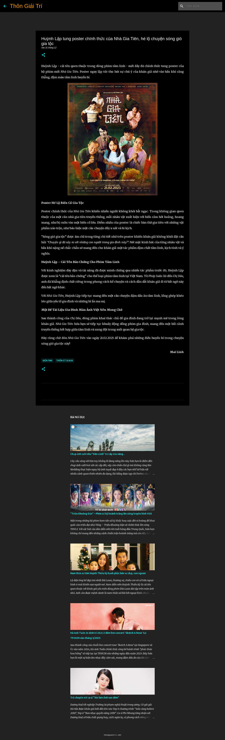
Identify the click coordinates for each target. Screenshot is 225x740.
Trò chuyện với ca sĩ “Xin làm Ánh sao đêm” (94, 697)
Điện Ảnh (47, 360)
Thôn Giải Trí (26, 6)
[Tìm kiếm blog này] (203, 6)
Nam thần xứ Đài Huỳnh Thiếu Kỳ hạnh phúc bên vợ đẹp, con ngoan (108, 573)
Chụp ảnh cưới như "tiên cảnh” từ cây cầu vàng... (97, 454)
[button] (43, 55)
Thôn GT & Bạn (64, 360)
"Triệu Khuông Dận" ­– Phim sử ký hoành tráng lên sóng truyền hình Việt (111, 513)
